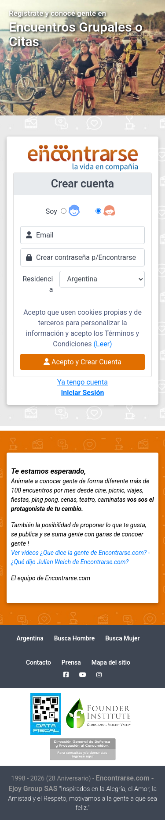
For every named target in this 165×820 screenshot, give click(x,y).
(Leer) (103, 344)
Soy (51, 211)
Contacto (38, 662)
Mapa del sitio (111, 662)
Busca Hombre (74, 638)
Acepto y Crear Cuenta (82, 362)
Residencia (37, 284)
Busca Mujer (122, 638)
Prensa (71, 662)
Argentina (29, 638)
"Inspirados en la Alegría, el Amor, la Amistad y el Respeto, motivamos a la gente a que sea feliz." (82, 798)
